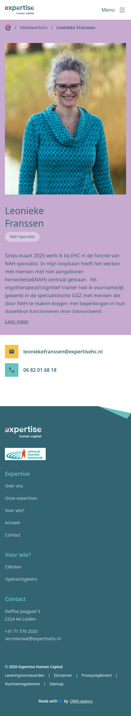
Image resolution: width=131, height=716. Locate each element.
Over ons (14, 486)
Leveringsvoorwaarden (24, 675)
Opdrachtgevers (21, 579)
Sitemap (56, 684)
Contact (13, 535)
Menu (114, 10)
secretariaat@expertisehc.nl (33, 638)
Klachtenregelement (22, 684)
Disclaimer (63, 675)
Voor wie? (14, 510)
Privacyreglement (97, 675)
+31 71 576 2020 (21, 631)
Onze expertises (21, 498)
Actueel (12, 522)
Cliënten (13, 567)
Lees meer (17, 321)
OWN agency (81, 701)
